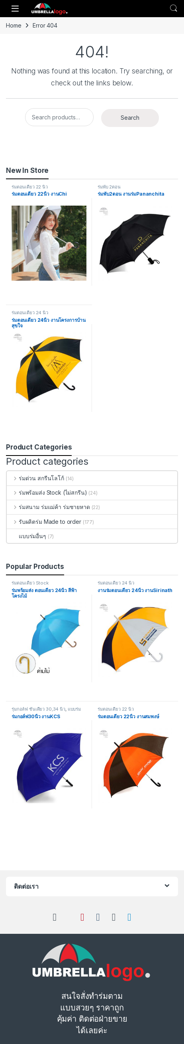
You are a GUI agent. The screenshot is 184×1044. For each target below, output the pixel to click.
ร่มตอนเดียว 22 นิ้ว (30, 187)
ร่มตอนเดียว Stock (30, 583)
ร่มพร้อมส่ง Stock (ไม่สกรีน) (47, 492)
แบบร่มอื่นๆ (26, 536)
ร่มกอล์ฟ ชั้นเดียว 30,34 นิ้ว (38, 709)
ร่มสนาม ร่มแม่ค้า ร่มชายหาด (48, 506)
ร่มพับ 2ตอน (109, 187)
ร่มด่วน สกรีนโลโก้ (35, 478)
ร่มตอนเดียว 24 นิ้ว (30, 312)
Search (173, 8)
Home (13, 25)
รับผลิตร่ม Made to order (44, 521)
